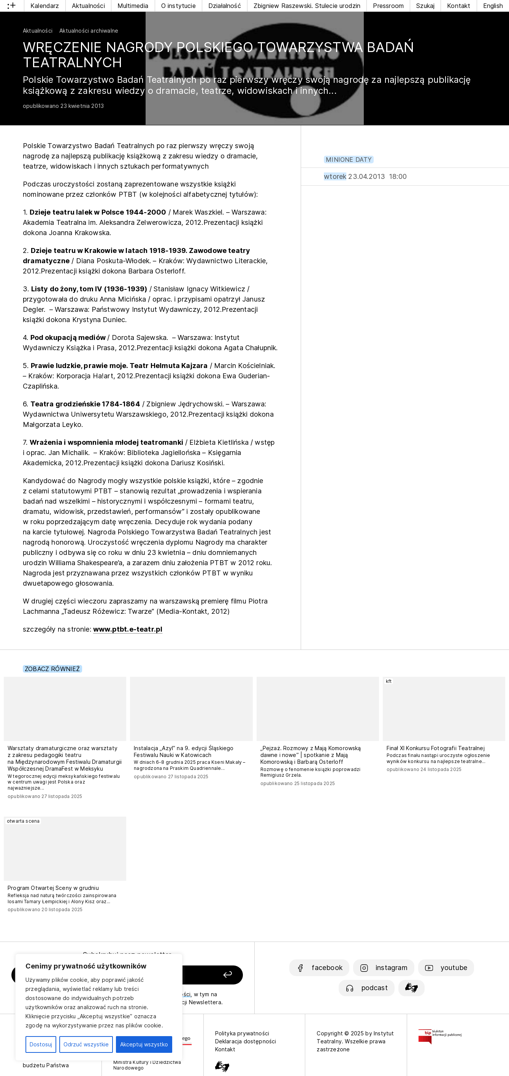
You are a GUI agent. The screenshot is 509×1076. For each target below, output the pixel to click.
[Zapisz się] (199, 975)
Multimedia (133, 5)
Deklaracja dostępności (245, 1041)
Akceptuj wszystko (144, 1044)
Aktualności (88, 5)
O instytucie (178, 5)
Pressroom (388, 5)
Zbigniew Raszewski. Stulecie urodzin (307, 5)
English (493, 5)
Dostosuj (41, 1044)
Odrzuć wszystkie (86, 1044)
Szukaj (425, 5)
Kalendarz (44, 5)
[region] (98, 1007)
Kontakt (458, 5)
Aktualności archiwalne (88, 30)
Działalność (224, 5)
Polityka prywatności (242, 1033)
